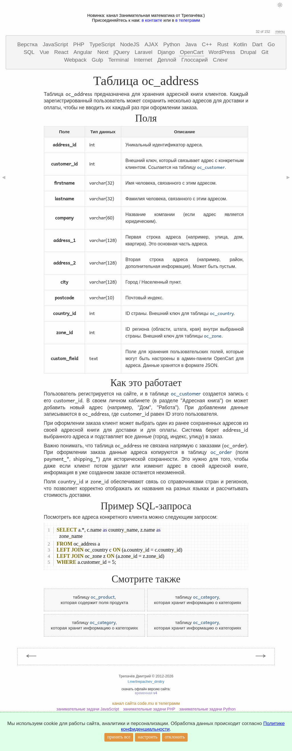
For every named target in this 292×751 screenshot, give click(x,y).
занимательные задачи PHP (149, 709)
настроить (147, 736)
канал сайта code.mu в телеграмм (146, 703)
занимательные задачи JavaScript (87, 709)
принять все (118, 736)
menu (280, 31)
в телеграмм (187, 20)
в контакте (152, 20)
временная (146, 693)
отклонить (175, 736)
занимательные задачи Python (207, 709)
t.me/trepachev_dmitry (146, 681)
